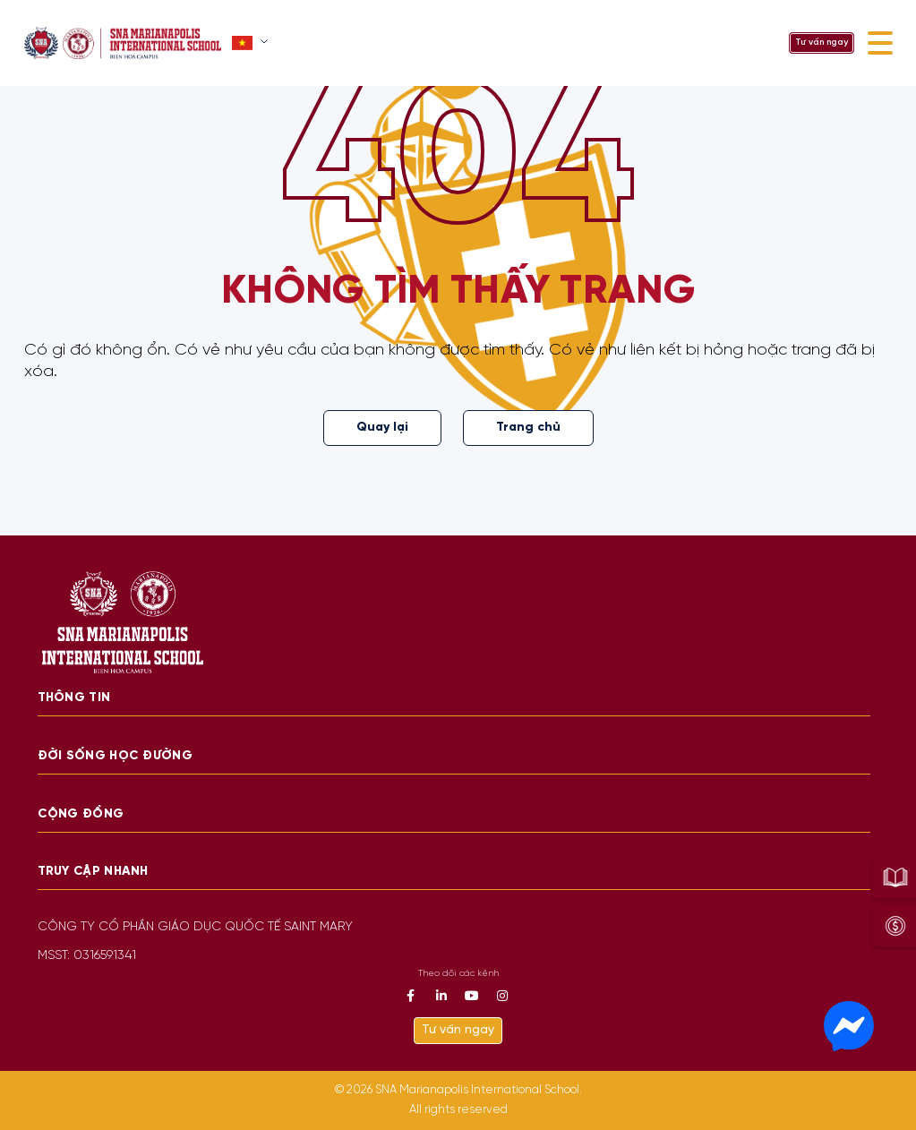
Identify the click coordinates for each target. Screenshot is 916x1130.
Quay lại (382, 427)
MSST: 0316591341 (87, 956)
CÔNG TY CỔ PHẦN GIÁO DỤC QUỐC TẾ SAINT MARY (195, 927)
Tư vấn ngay (821, 42)
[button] (252, 43)
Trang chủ (528, 427)
